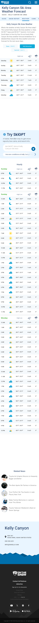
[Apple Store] (26, 611)
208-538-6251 (9, 541)
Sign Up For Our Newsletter (19, 587)
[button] (30, 2)
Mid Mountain (27, 46)
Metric (18, 597)
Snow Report (14, 18)
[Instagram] (23, 605)
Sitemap (19, 595)
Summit (19, 50)
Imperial (23, 597)
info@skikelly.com (12, 544)
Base (10, 46)
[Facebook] (29, 605)
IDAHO (4, 15)
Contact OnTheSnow (19, 581)
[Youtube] (11, 605)
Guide (4, 18)
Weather (25, 18)
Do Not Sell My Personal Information (19, 599)
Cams (34, 18)
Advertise (19, 584)
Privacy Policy (19, 590)
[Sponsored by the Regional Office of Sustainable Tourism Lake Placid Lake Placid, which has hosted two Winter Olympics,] (23, 493)
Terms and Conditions (19, 592)
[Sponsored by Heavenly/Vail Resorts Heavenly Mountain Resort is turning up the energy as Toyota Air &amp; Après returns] (23, 477)
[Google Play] (14, 611)
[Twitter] (17, 605)
